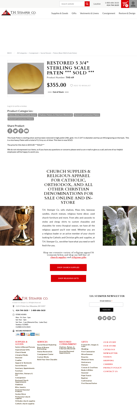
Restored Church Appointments (21, 381)
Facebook (9, 130)
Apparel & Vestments (23, 363)
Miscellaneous (87, 354)
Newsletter (110, 353)
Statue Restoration (44, 351)
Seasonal (18, 357)
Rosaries (84, 357)
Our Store (109, 345)
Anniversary (86, 362)
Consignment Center (45, 354)
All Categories (22, 53)
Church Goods (20, 352)
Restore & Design (127, 13)
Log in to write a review (17, 106)
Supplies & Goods (59, 13)
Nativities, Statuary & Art (24, 374)
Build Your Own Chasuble (47, 359)
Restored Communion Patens (86, 115)
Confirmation (86, 381)
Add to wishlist (80, 86)
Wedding (84, 349)
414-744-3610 (22, 310)
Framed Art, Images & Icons (89, 345)
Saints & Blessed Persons (25, 347)
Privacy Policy (112, 367)
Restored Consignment (68, 342)
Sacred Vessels (46, 53)
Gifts (74, 13)
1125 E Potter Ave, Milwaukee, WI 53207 (30, 306)
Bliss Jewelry (20, 387)
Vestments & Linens (89, 13)
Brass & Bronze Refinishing (43, 348)
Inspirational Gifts (22, 350)
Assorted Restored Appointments (66, 352)
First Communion (88, 351)
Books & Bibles (87, 370)
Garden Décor (20, 394)
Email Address (106, 301)
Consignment (108, 13)
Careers (108, 364)
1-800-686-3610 (112, 3)
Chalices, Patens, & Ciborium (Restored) (55, 115)
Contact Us (110, 371)
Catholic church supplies (24, 403)
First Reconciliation (89, 383)
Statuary (84, 365)
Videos (107, 356)
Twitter (15, 130)
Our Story (109, 342)
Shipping (108, 360)
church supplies (58, 257)
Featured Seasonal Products (22, 390)
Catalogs (109, 349)
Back (9, 53)
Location (97, 4)
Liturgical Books (21, 355)
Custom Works (43, 357)
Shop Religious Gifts (68, 278)
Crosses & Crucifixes (89, 367)
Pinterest (20, 130)
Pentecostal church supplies (22, 397)
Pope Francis (86, 375)
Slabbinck (19, 384)
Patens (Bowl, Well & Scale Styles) (65, 53)
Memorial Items (87, 359)
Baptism (84, 378)
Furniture (19, 371)
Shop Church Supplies (68, 267)
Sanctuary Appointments (24, 368)
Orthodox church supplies (25, 401)
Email (26, 130)
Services (42, 341)
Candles (18, 360)
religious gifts (79, 257)
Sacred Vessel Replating (46, 345)
